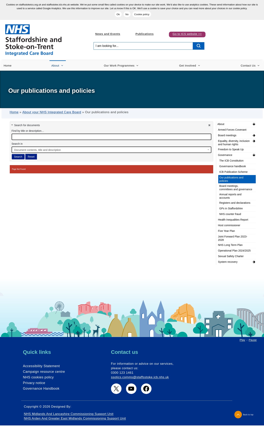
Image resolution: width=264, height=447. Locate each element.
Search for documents (27, 125)
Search (18, 156)
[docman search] (111, 137)
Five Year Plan (226, 230)
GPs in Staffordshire (231, 208)
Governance (225, 154)
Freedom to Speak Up (231, 149)
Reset (31, 156)
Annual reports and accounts (230, 196)
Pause (253, 339)
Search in (17, 143)
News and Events (107, 33)
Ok (118, 14)
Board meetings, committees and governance (235, 187)
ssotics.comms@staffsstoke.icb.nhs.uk (140, 377)
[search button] (199, 46)
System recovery (228, 261)
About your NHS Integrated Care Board (51, 112)
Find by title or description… (28, 130)
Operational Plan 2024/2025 (234, 250)
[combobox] (111, 150)
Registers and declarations (234, 202)
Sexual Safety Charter (231, 256)
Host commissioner (229, 225)
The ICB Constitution (231, 160)
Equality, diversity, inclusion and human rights (234, 142)
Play (242, 339)
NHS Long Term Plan (230, 244)
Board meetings (227, 135)
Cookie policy (141, 14)
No (127, 14)
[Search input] (143, 46)
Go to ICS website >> (187, 33)
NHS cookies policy (38, 377)
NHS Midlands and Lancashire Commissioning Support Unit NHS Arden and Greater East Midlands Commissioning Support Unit (75, 416)
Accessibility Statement (41, 366)
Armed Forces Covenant (232, 129)
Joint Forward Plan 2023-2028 (232, 238)
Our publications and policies (231, 179)
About (221, 124)
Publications (144, 33)
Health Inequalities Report (233, 219)
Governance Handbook (41, 388)
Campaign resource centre (44, 372)
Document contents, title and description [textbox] (37, 149)
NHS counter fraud (230, 214)
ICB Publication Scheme (233, 171)
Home (14, 112)
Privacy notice (34, 383)
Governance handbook (232, 166)
